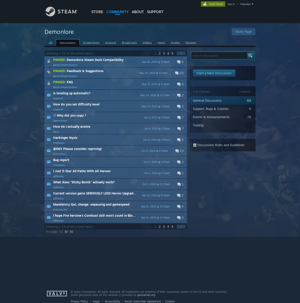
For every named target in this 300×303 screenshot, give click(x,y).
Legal (96, 301)
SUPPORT (155, 12)
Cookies (170, 301)
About (138, 12)
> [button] (181, 53)
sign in (231, 4)
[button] (116, 62)
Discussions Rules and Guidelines (219, 145)
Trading (198, 125)
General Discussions (207, 100)
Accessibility (112, 301)
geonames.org (146, 295)
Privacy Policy (79, 301)
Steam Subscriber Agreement (142, 301)
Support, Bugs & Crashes (211, 109)
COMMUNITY (117, 12)
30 (66, 231)
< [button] (147, 53)
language (245, 4)
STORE (97, 12)
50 (71, 231)
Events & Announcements (211, 117)
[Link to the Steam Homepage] (65, 15)
